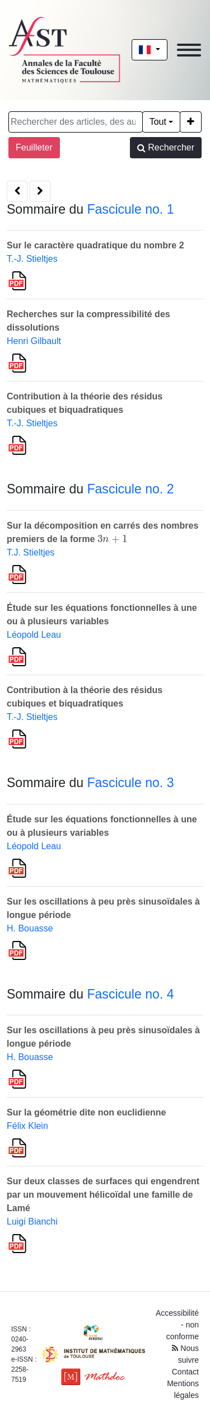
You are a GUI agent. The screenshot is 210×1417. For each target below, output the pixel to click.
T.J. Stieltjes (30, 552)
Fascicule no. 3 (130, 782)
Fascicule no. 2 (130, 489)
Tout (158, 121)
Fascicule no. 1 (130, 209)
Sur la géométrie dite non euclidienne (86, 1112)
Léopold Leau (34, 634)
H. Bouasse (30, 928)
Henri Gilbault (34, 341)
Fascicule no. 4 (130, 994)
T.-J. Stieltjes (32, 258)
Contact (185, 1371)
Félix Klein (27, 1126)
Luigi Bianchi (32, 1221)
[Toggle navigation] (189, 50)
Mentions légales (183, 1389)
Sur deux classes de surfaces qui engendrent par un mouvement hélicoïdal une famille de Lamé (103, 1194)
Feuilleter (34, 147)
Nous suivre (185, 1354)
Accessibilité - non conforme (177, 1324)
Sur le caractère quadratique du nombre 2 (95, 245)
